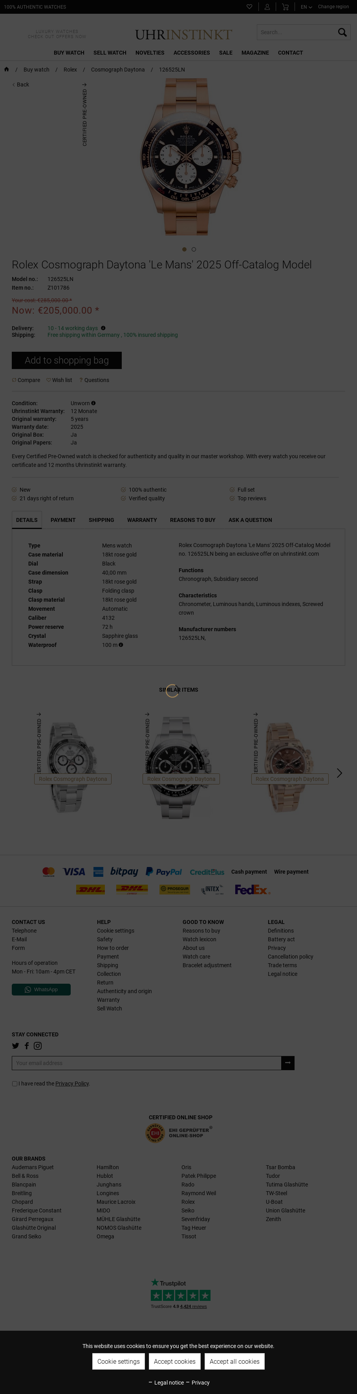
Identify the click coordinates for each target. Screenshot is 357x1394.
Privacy (197, 1382)
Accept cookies (175, 1361)
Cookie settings (118, 1361)
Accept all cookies (235, 1361)
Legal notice (166, 1382)
